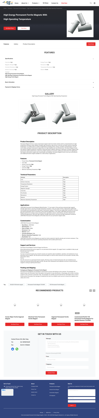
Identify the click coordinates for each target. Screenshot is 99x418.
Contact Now (51, 373)
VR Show (45, 3)
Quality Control (34, 392)
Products (10, 8)
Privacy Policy (56, 412)
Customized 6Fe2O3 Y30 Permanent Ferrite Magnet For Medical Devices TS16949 (84, 318)
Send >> (72, 405)
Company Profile (34, 386)
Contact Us (33, 395)
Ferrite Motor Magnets (54, 392)
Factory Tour (33, 389)
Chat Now (23, 28)
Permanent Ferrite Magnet (19, 8)
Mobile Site (48, 412)
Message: (48, 338)
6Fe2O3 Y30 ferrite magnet (16, 284)
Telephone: (49, 364)
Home (5, 8)
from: (47, 356)
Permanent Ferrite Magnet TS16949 (36, 284)
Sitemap (41, 412)
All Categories (52, 395)
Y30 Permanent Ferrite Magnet (57, 284)
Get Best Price (10, 28)
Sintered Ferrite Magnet (54, 389)
